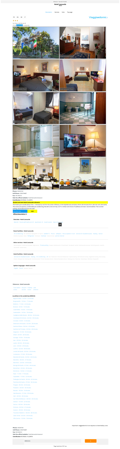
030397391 (18, 191)
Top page (69, 12)
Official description (20, 214)
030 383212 (17, 195)
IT (25, 17)
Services (57, 12)
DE (22, 17)
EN (18, 17)
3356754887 (20, 193)
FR (14, 17)
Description (48, 12)
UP (60, 224)
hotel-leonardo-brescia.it (27, 198)
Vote (63, 12)
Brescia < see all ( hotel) (60, 1)
